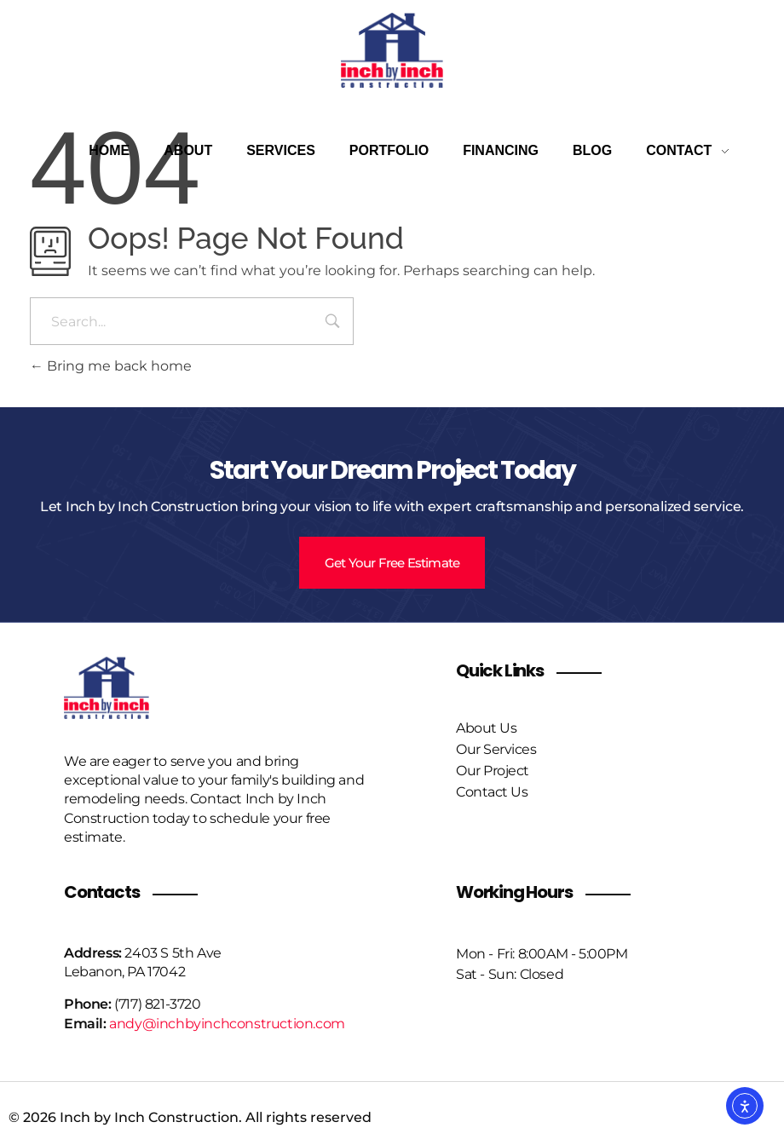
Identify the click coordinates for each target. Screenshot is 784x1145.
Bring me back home (111, 366)
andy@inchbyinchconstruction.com (227, 1024)
